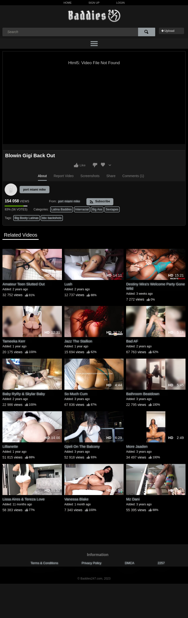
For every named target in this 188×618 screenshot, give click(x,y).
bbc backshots (52, 218)
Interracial (82, 209)
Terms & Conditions (44, 563)
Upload (169, 31)
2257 (161, 563)
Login (120, 2)
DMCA (129, 563)
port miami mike (34, 189)
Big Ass (97, 209)
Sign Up (93, 2)
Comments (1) (133, 176)
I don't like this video (95, 165)
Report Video (63, 176)
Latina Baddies (61, 209)
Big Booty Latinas (26, 218)
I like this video (76, 165)
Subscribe (100, 202)
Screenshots (90, 176)
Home (68, 2)
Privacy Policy (91, 563)
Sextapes (112, 209)
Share (110, 176)
